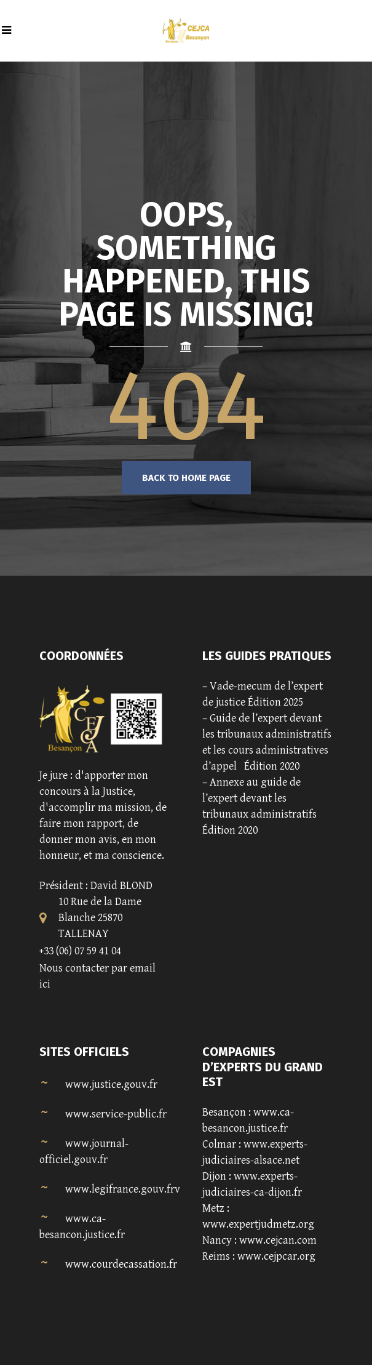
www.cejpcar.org (276, 1256)
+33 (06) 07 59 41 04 (80, 950)
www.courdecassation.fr (121, 1264)
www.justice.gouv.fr (111, 1084)
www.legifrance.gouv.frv (122, 1189)
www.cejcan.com (278, 1240)
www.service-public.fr (116, 1114)
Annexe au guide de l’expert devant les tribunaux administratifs (259, 798)
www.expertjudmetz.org (258, 1224)
